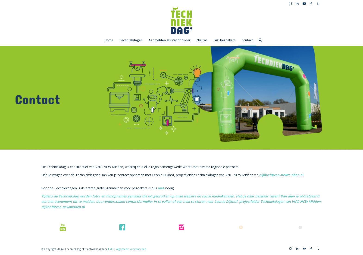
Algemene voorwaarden (131, 249)
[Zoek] (259, 40)
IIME (110, 249)
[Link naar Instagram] (290, 3)
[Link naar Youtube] (304, 3)
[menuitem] (108, 40)
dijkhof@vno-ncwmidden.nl (281, 175)
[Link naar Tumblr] (318, 3)
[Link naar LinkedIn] (297, 3)
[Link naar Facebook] (311, 3)
